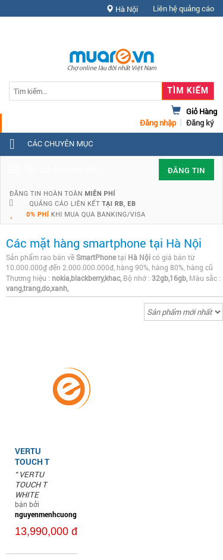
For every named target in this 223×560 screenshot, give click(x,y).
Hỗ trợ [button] (192, 32)
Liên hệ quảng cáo (183, 8)
